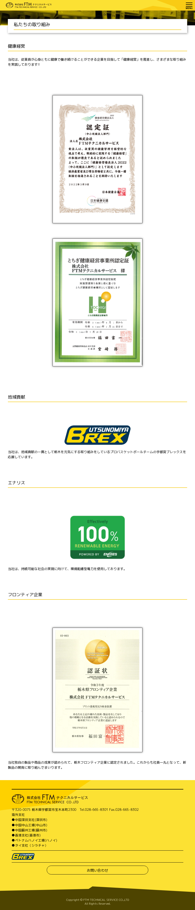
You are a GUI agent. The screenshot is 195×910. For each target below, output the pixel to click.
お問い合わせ (97, 870)
